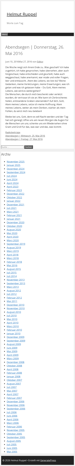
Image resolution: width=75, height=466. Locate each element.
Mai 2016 (12, 265)
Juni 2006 (12, 415)
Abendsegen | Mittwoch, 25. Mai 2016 (25, 135)
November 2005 (16, 430)
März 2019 (13, 251)
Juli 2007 (12, 387)
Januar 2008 (13, 376)
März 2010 (13, 326)
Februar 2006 (14, 426)
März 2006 (13, 423)
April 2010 (12, 322)
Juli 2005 (12, 444)
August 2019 (14, 247)
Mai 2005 (12, 451)
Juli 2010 (12, 315)
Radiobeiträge (12, 132)
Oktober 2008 (14, 365)
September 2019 (16, 243)
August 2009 (14, 344)
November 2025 (16, 161)
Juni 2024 (12, 179)
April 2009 (12, 355)
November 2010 (16, 308)
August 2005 (14, 441)
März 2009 (13, 358)
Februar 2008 (14, 372)
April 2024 (12, 183)
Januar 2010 (13, 333)
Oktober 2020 (14, 226)
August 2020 (14, 229)
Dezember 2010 (15, 304)
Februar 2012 (14, 297)
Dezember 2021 (15, 204)
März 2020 (13, 240)
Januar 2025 (13, 165)
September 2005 (16, 437)
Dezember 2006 (15, 401)
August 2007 (14, 383)
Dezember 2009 (15, 337)
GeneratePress (48, 460)
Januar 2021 (13, 219)
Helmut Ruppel (22, 14)
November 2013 (16, 279)
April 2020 (12, 236)
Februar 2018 (14, 261)
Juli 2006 (12, 412)
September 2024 (16, 172)
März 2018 (13, 258)
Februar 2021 (14, 215)
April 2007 (12, 394)
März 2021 (13, 211)
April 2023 (12, 186)
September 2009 (16, 340)
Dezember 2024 (15, 168)
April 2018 (12, 254)
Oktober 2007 (14, 380)
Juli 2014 (12, 276)
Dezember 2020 (15, 222)
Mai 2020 (12, 233)
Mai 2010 (12, 319)
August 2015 (14, 269)
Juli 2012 (12, 294)
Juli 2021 (12, 208)
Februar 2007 (14, 398)
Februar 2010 (14, 329)
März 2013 (13, 286)
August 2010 (14, 312)
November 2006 (16, 405)
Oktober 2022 (14, 197)
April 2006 (12, 419)
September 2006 (16, 408)
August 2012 (14, 290)
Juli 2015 (12, 272)
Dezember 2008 (15, 362)
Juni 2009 (12, 347)
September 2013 (16, 283)
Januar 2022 (13, 201)
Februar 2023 (14, 190)
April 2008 (12, 369)
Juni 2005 (12, 448)
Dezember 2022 (15, 193)
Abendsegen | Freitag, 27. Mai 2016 (24, 139)
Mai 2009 (12, 351)
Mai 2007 (12, 390)
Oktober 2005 (14, 433)
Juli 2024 (12, 176)
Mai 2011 (12, 301)
